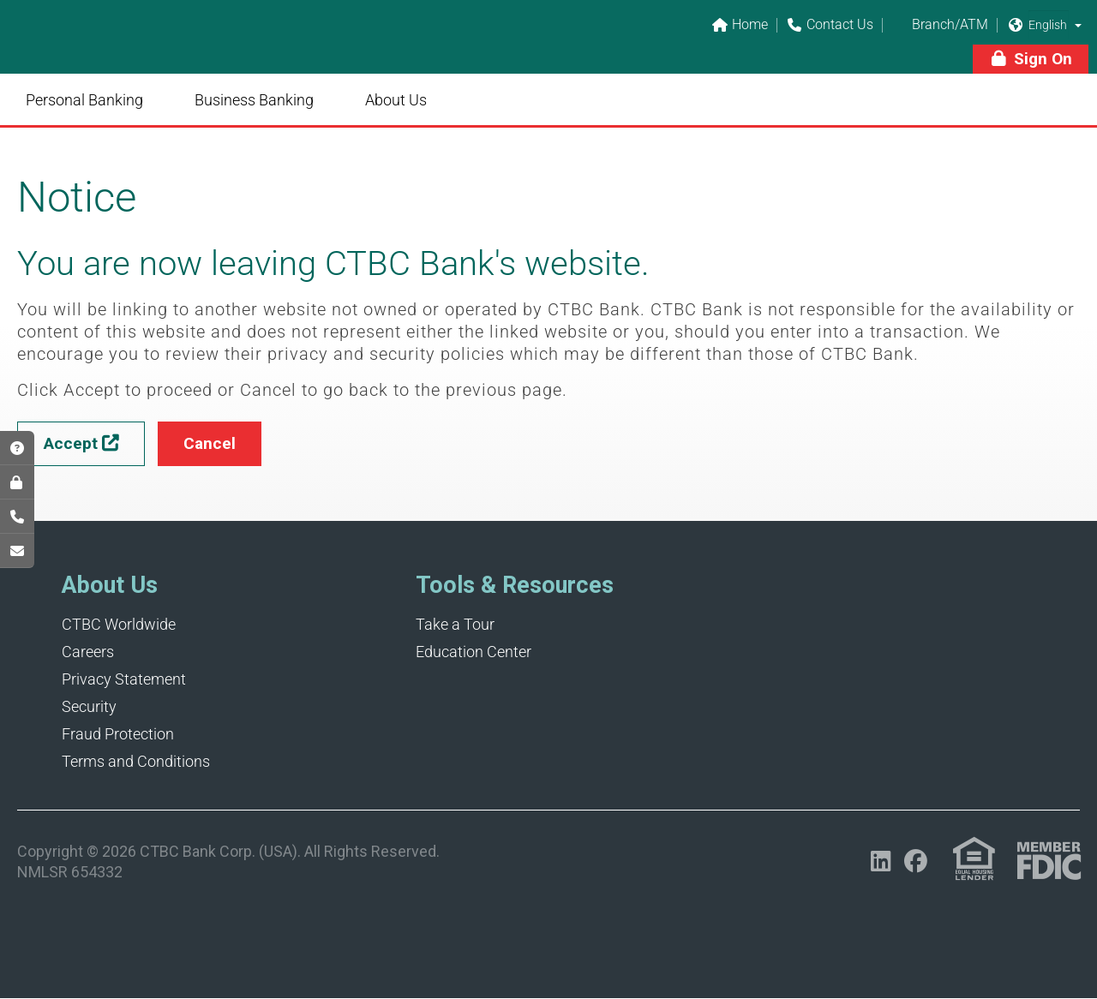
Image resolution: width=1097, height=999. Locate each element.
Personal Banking (84, 100)
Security (89, 706)
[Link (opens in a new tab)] (974, 859)
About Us (396, 100)
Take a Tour (455, 624)
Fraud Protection (118, 734)
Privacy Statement (124, 679)
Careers (88, 652)
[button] (1078, 25)
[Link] (137, 48)
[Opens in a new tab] (880, 861)
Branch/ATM (939, 25)
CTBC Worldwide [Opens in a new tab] (119, 624)
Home (739, 25)
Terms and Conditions (136, 761)
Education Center (473, 652)
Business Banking (254, 100)
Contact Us (829, 25)
